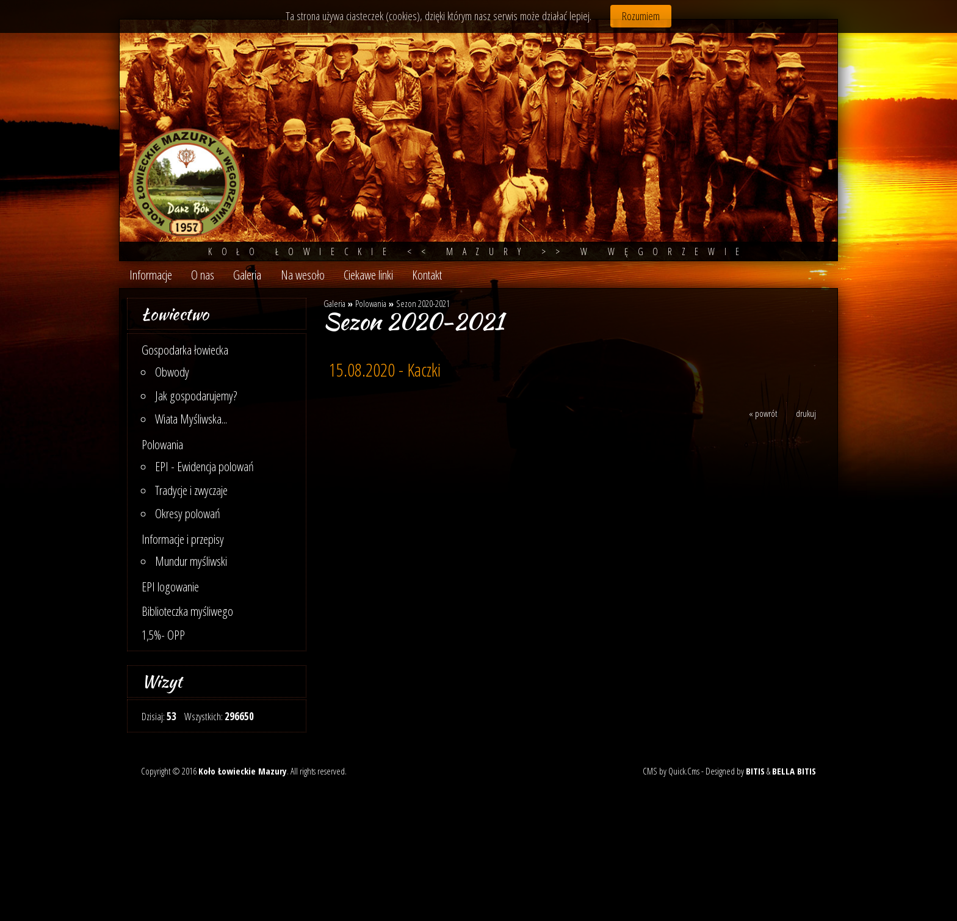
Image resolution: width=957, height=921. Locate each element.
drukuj (806, 413)
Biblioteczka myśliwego (187, 610)
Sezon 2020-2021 (423, 303)
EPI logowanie (170, 586)
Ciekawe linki (368, 274)
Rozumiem (641, 16)
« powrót (763, 413)
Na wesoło (303, 274)
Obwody (172, 371)
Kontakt (427, 274)
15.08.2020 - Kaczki (385, 370)
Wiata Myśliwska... (191, 418)
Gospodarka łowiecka (185, 349)
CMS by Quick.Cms (671, 771)
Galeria (247, 274)
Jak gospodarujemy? (196, 395)
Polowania (162, 444)
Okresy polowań (187, 513)
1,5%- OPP (163, 634)
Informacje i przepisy (183, 538)
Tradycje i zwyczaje (191, 490)
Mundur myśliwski (191, 560)
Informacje (150, 274)
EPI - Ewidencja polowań (204, 466)
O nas (202, 274)
